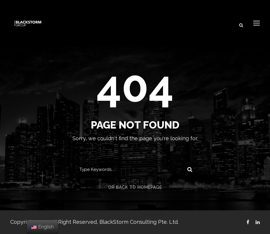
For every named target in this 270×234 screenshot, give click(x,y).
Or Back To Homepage (135, 187)
